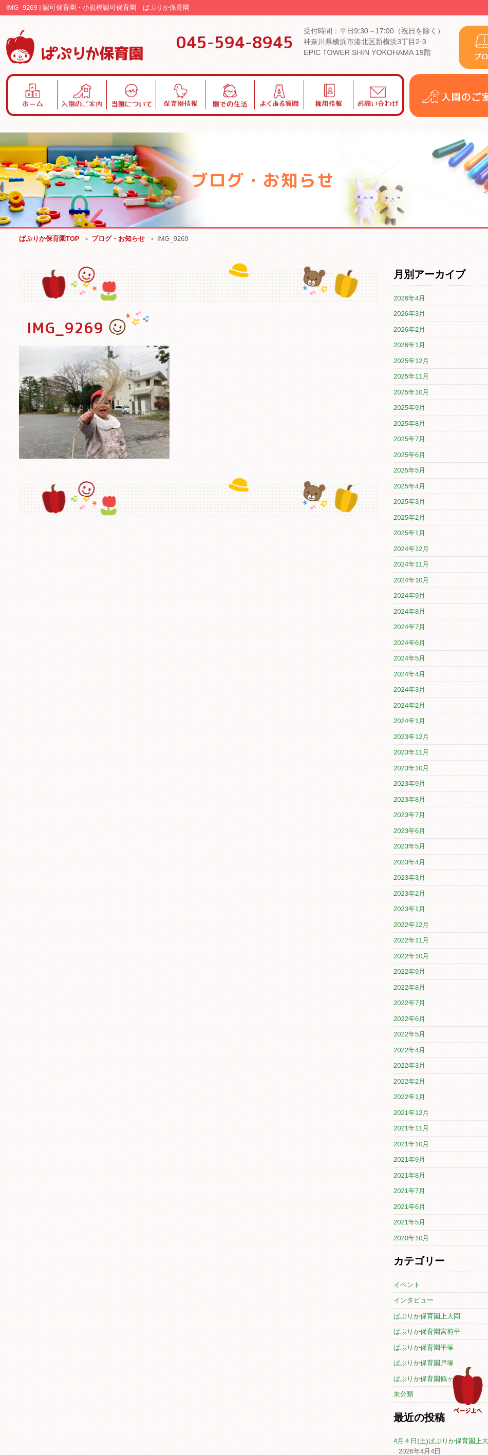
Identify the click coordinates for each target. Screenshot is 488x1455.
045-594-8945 (234, 42)
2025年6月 (409, 455)
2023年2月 (409, 894)
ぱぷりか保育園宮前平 (426, 1332)
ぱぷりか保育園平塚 (423, 1348)
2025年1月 (409, 533)
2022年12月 (411, 925)
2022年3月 (409, 1066)
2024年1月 (409, 721)
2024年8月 (409, 612)
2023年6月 (409, 831)
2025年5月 (409, 471)
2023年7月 (409, 815)
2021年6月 (409, 1207)
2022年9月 (409, 972)
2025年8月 (409, 424)
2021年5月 (409, 1222)
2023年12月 (411, 737)
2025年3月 (409, 502)
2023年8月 (409, 800)
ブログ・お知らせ (118, 239)
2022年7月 (409, 1003)
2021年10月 (411, 1144)
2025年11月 (411, 377)
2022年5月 (409, 1034)
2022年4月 (409, 1050)
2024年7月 (409, 627)
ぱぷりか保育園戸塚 (423, 1363)
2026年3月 (409, 314)
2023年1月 (409, 909)
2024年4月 (409, 674)
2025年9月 (409, 408)
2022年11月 (411, 940)
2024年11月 (411, 565)
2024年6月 (409, 643)
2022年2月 (409, 1082)
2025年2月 (409, 518)
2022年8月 (409, 988)
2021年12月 (411, 1113)
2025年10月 (411, 392)
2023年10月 (411, 768)
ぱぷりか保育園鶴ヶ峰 (426, 1379)
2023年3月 (409, 878)
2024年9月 (409, 596)
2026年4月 (409, 299)
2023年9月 (409, 784)
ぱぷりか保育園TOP (49, 239)
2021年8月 (409, 1176)
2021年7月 (409, 1191)
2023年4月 (409, 862)
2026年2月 (409, 330)
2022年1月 (409, 1097)
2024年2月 (409, 706)
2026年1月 (409, 345)
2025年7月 (409, 439)
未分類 (403, 1395)
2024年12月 (411, 549)
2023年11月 (411, 753)
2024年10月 (411, 580)
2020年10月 (411, 1238)
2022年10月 (411, 956)
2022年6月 (409, 1019)
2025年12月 (411, 361)
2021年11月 (411, 1128)
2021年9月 (409, 1160)
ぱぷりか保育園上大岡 (426, 1316)
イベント (406, 1285)
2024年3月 (409, 690)
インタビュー (413, 1301)
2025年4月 (409, 486)
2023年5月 (409, 847)
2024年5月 (409, 659)
